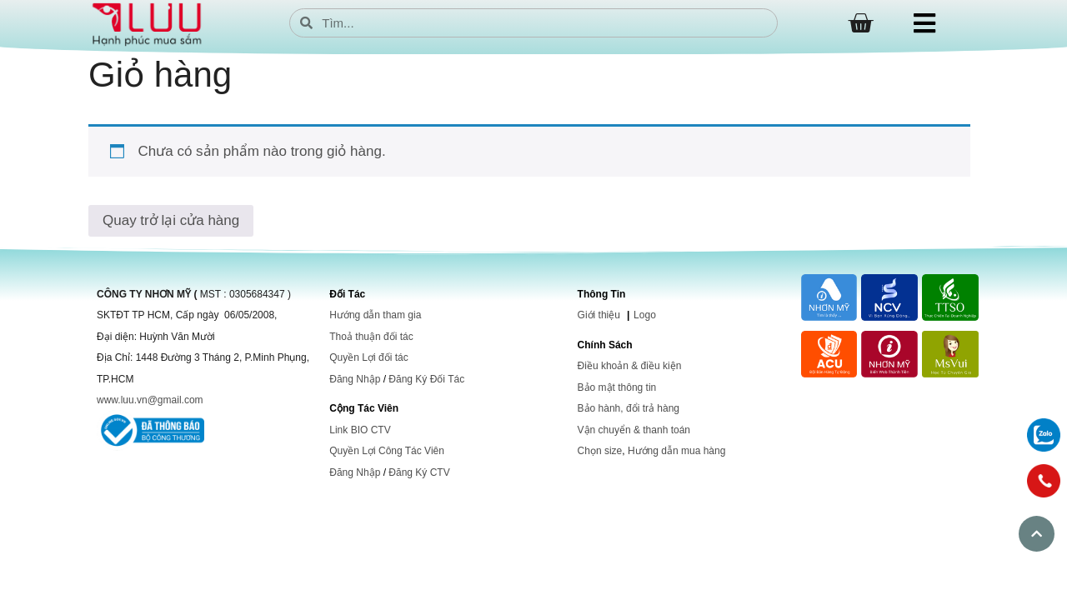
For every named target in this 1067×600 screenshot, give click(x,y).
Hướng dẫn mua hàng (676, 451)
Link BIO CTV (359, 430)
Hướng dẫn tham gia (375, 315)
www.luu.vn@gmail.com (150, 400)
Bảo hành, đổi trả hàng (628, 408)
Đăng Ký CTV (418, 472)
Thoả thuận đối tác (371, 336)
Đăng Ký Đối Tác (426, 379)
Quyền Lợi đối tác (368, 357)
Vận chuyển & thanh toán (634, 430)
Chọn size (600, 451)
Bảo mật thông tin (617, 387)
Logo (645, 315)
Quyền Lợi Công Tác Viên (386, 451)
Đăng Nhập (354, 379)
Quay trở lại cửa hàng (171, 220)
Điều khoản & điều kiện (630, 366)
